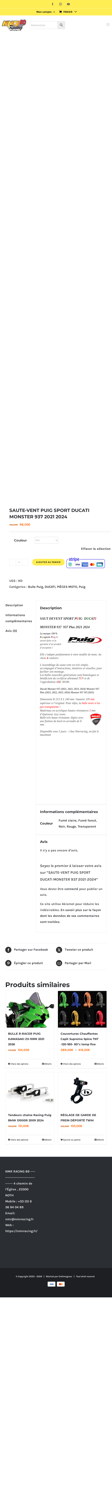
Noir (62, 825)
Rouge (71, 825)
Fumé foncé (87, 819)
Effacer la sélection (96, 549)
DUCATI (50, 587)
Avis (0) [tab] (11, 631)
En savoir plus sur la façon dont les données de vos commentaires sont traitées (70, 914)
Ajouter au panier (48, 562)
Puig (82, 587)
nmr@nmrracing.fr (19, 1218)
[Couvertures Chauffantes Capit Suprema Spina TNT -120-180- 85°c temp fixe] (82, 1007)
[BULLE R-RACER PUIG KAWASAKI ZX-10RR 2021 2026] (29, 1007)
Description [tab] (14, 605)
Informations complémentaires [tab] (18, 618)
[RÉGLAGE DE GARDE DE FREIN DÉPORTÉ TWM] (82, 1089)
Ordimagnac (65, 1275)
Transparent (87, 825)
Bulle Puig (35, 587)
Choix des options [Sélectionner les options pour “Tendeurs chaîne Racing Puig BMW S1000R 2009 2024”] (19, 1138)
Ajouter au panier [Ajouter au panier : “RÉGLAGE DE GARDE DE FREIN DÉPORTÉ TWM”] (72, 1138)
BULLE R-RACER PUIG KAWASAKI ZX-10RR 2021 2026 (26, 1038)
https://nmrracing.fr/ (21, 1230)
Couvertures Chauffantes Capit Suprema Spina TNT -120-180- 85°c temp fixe (79, 1038)
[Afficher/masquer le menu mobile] (108, 24)
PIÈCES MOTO (67, 587)
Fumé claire (68, 819)
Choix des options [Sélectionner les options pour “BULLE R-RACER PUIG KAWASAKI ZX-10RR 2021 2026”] (19, 1062)
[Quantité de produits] (19, 562)
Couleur (20, 540)
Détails (47, 1062)
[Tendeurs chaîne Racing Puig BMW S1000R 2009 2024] (29, 1089)
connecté (71, 887)
